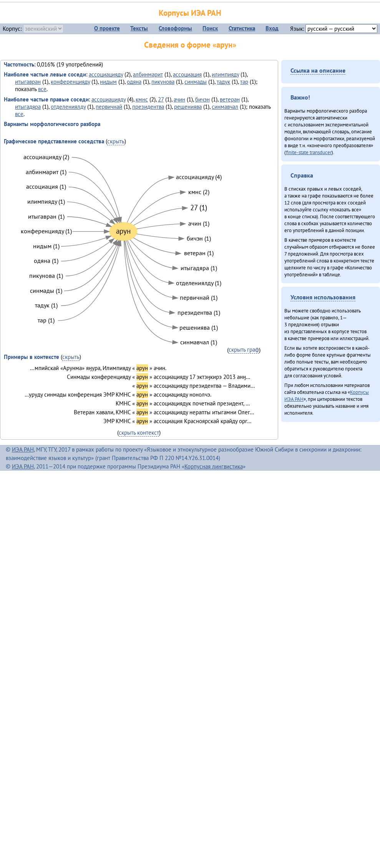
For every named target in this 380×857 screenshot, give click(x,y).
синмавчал (225, 106)
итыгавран (28, 81)
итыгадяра (28, 106)
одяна (134, 81)
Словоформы (175, 28)
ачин (179, 99)
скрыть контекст (139, 432)
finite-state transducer (309, 152)
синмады (195, 81)
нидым (108, 81)
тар (244, 81)
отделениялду (68, 106)
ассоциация (187, 74)
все (42, 89)
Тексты (139, 28)
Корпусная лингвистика (213, 466)
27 (161, 99)
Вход (272, 28)
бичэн (202, 99)
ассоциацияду (106, 74)
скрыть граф (244, 349)
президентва (148, 106)
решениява (188, 106)
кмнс (142, 99)
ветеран (230, 99)
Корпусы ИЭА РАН (190, 13)
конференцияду (70, 81)
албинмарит (148, 74)
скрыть (115, 141)
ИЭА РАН (23, 449)
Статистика (242, 28)
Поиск (210, 28)
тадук (223, 81)
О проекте (107, 28)
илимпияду (225, 74)
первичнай (109, 106)
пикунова (162, 81)
